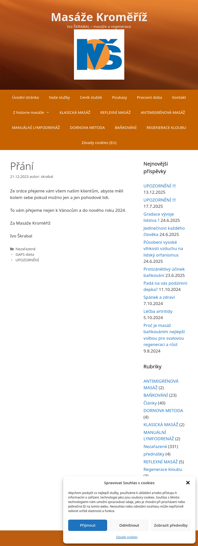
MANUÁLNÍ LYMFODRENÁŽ (36, 127)
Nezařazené (26, 248)
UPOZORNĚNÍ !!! (159, 186)
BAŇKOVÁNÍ (126, 127)
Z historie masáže (34, 112)
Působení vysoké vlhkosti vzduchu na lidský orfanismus (163, 248)
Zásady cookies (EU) (99, 142)
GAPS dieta (25, 254)
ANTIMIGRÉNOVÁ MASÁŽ (163, 112)
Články (150, 403)
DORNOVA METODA (87, 127)
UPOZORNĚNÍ (27, 260)
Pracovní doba (149, 97)
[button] (187, 482)
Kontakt (179, 97)
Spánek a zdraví (159, 297)
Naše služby (59, 97)
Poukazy (119, 97)
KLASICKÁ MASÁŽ (75, 112)
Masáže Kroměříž (99, 16)
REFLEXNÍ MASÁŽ (115, 112)
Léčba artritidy (157, 311)
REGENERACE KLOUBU (166, 127)
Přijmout (87, 525)
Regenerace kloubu (162, 469)
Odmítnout (129, 525)
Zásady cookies (127, 537)
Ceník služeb (91, 97)
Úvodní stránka (25, 97)
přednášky (153, 454)
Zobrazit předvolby (171, 525)
